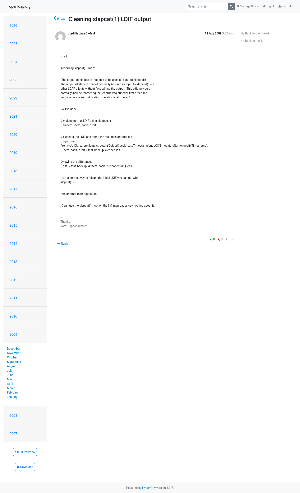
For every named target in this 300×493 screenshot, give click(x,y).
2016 (13, 207)
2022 (13, 98)
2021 (13, 116)
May (10, 379)
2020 (13, 134)
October (12, 357)
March (11, 388)
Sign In (269, 6)
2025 (13, 44)
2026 (13, 25)
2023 (13, 80)
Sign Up (285, 6)
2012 (13, 280)
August (12, 366)
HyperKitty (149, 487)
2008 (13, 415)
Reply (62, 243)
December (13, 348)
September (14, 361)
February (12, 392)
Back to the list (252, 40)
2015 (13, 225)
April (10, 383)
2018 (13, 171)
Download (25, 467)
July (9, 370)
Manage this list (248, 6)
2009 (13, 334)
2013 (13, 262)
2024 (13, 62)
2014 (13, 243)
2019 (13, 153)
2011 (13, 298)
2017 (13, 189)
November (13, 353)
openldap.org (20, 6)
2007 (13, 434)
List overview (25, 452)
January (12, 397)
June (10, 375)
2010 (13, 316)
